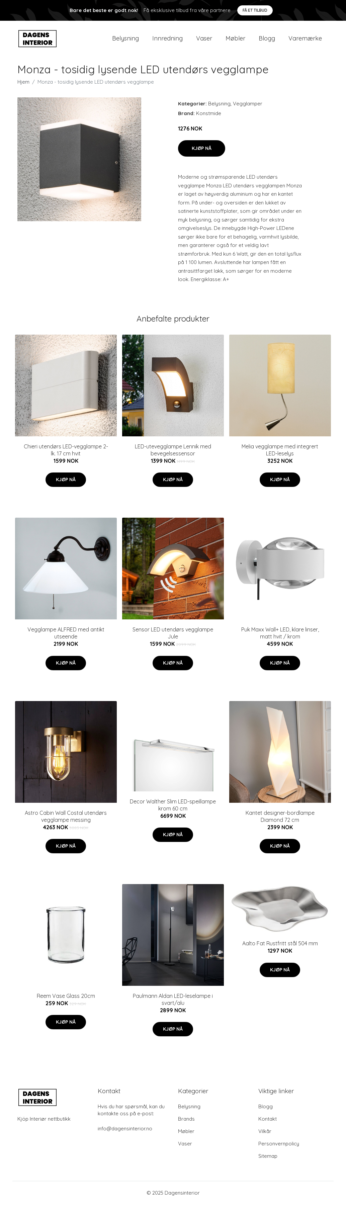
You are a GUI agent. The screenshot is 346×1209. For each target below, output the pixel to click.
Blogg (267, 41)
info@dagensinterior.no (125, 1133)
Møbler (235, 41)
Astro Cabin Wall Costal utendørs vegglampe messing (66, 821)
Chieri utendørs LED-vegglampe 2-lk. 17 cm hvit (66, 454)
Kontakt (267, 1123)
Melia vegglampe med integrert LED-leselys (280, 454)
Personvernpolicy (278, 1148)
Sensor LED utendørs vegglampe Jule (173, 637)
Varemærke (305, 41)
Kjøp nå (201, 153)
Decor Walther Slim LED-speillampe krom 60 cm (173, 809)
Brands (186, 1123)
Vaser (204, 41)
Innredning (167, 41)
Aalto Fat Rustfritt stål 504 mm (280, 948)
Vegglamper (247, 108)
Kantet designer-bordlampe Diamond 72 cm (280, 821)
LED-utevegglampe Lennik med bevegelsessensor (173, 454)
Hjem (23, 86)
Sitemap (267, 1160)
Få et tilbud (255, 10)
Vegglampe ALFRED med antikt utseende (65, 637)
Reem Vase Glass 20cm (66, 1000)
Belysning (125, 41)
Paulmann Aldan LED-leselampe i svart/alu (173, 1004)
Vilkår (264, 1136)
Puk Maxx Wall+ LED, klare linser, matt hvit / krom (280, 637)
